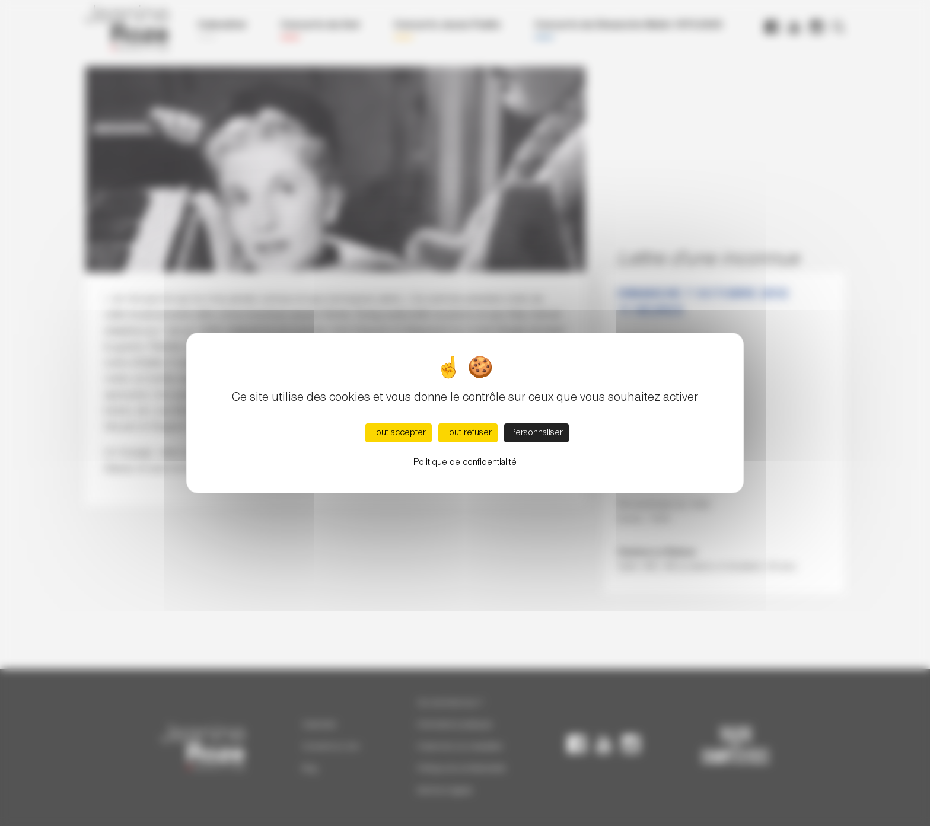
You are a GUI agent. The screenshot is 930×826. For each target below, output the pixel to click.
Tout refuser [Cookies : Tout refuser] (468, 433)
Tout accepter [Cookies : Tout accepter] (398, 433)
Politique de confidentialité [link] (465, 462)
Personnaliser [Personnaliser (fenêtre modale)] (536, 433)
